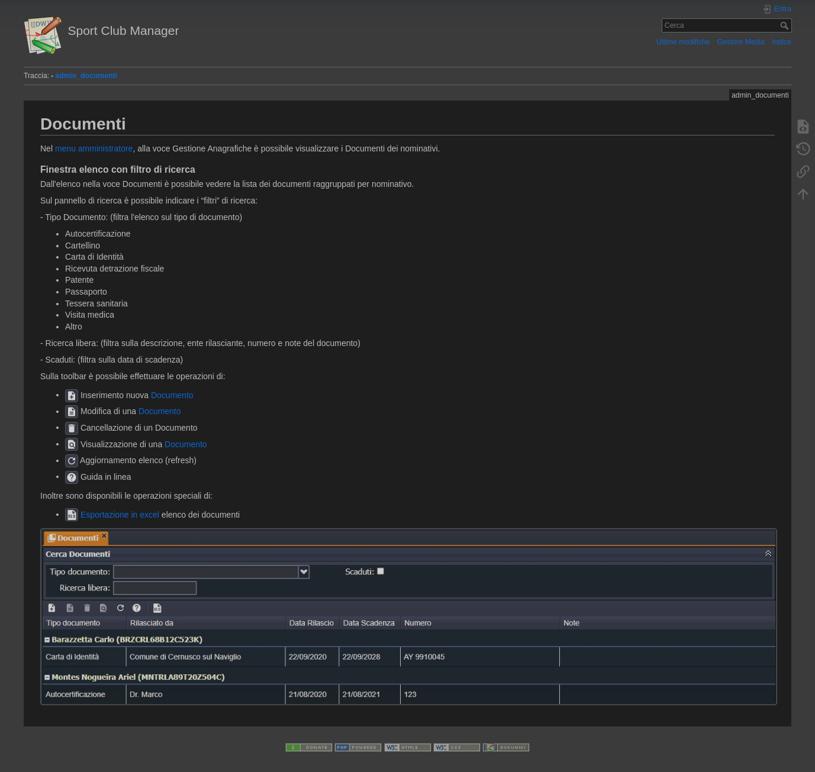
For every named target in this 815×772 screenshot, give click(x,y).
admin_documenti (86, 76)
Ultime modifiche (683, 42)
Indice (781, 42)
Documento (172, 394)
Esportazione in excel (119, 514)
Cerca (785, 25)
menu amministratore (94, 148)
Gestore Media (741, 42)
